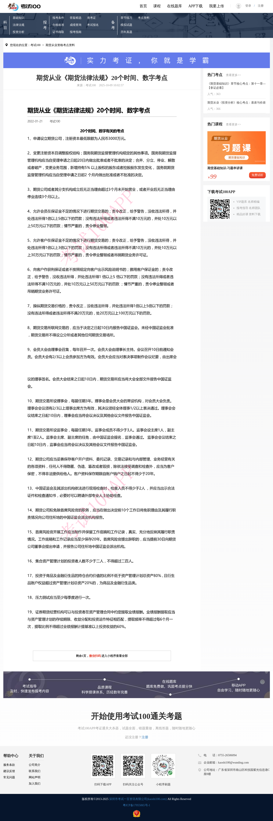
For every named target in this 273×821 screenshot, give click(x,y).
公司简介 (34, 764)
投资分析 (18, 32)
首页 (143, 6)
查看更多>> (233, 75)
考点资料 (144, 17)
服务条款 (9, 764)
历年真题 (126, 32)
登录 (249, 5)
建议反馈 (9, 771)
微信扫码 (95, 655)
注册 (259, 5)
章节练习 (126, 17)
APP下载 (195, 6)
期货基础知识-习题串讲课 (225, 168)
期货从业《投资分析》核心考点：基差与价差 (236, 102)
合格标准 (58, 24)
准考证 (91, 17)
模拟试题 (126, 24)
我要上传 (216, 6)
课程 (157, 6)
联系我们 (34, 771)
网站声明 (34, 777)
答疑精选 (75, 17)
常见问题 (9, 777)
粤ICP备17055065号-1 (136, 805)
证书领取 (58, 32)
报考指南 (75, 32)
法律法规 (18, 24)
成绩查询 (75, 24)
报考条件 (58, 17)
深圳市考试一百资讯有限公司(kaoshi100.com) (138, 799)
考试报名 (93, 24)
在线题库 (174, 6)
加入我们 (34, 783)
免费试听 (257, 175)
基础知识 (18, 17)
